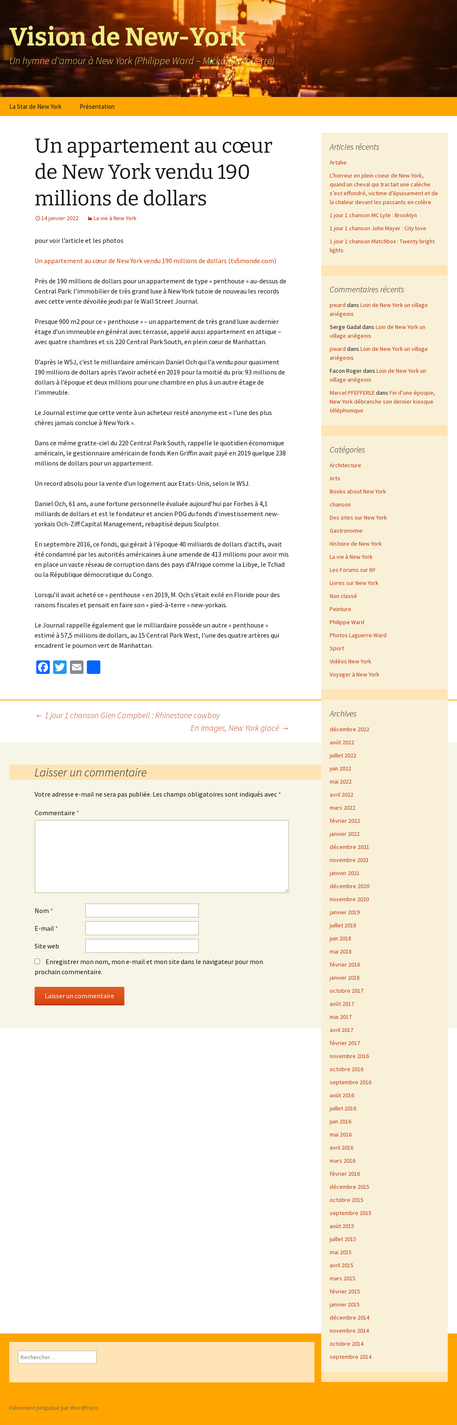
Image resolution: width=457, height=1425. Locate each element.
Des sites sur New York (358, 517)
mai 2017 (341, 1017)
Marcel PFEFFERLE (352, 392)
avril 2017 (341, 1030)
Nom (44, 910)
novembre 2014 (349, 1330)
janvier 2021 (345, 873)
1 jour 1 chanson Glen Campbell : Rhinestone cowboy (127, 715)
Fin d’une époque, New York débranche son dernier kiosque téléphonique (382, 401)
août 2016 (342, 1095)
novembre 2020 (349, 899)
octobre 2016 (346, 1069)
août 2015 (342, 1226)
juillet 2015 (343, 1239)
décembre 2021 (349, 847)
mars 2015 (342, 1278)
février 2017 (345, 1043)
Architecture (345, 465)
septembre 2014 (350, 1356)
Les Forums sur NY (353, 570)
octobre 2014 (346, 1343)
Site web (47, 946)
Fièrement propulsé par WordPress (54, 1408)
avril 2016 (341, 1147)
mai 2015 (341, 1252)
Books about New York (358, 491)
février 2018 (345, 964)
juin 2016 (340, 1121)
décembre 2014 (349, 1317)
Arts (335, 478)
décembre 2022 (349, 729)
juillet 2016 (343, 1108)
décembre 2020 (349, 886)
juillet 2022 (343, 755)
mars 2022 (342, 807)
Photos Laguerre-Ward (358, 635)
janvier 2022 (345, 834)
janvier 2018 (345, 977)
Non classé (343, 596)
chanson (340, 504)
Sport (337, 648)
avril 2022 (341, 794)
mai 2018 (341, 951)
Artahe (338, 162)
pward (338, 305)
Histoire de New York (356, 543)
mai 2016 (341, 1134)
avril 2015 (341, 1265)
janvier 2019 (345, 912)
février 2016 (345, 1173)
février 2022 (345, 820)
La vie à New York (115, 218)
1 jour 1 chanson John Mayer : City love (378, 228)
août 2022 (342, 742)
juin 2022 (340, 768)
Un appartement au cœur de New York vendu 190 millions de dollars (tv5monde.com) (155, 260)
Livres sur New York (354, 583)
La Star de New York (35, 106)
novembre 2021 (349, 860)
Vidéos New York (350, 661)
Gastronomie (346, 530)
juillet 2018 (343, 925)
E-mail (46, 928)
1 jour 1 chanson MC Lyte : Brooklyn (373, 215)
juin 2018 (340, 938)
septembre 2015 (350, 1213)
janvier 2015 (345, 1304)
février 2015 (345, 1291)
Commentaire (57, 812)
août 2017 (342, 1003)
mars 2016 (342, 1160)
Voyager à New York (354, 674)
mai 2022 (341, 781)
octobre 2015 (346, 1200)
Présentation (97, 106)
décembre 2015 (349, 1187)
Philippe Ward (347, 622)
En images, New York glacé (240, 727)
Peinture (340, 609)
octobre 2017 (346, 990)
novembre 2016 (349, 1056)
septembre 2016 (350, 1082)
